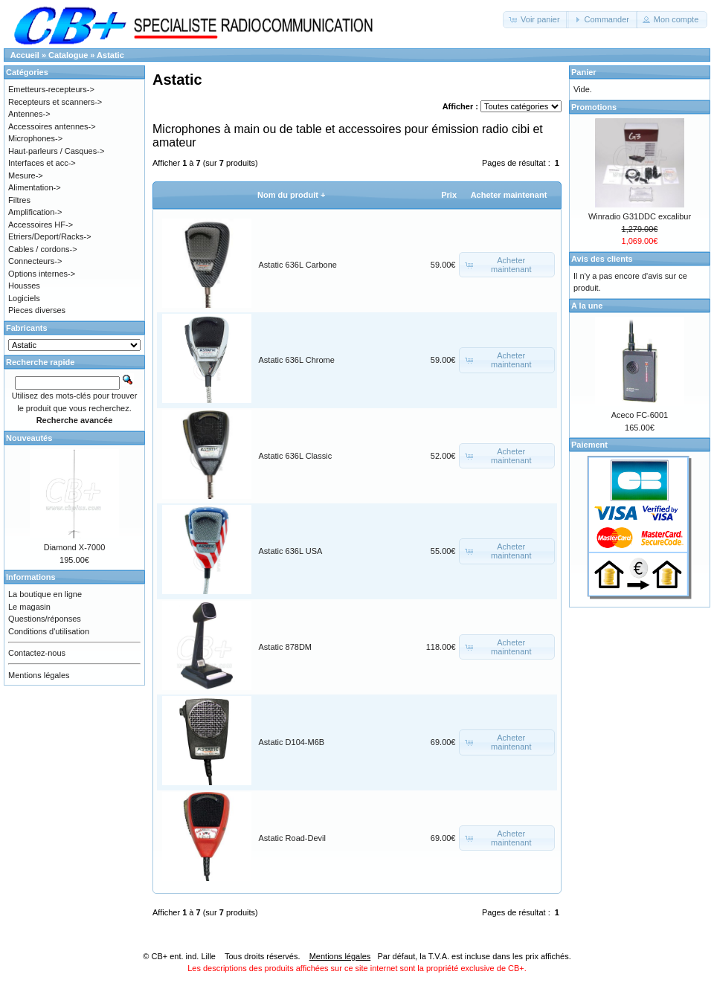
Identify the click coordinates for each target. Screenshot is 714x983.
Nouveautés (29, 438)
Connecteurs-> (35, 261)
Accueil (24, 55)
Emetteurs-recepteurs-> (51, 89)
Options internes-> (41, 273)
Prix (449, 194)
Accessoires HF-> (40, 224)
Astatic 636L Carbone (298, 264)
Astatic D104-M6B (292, 742)
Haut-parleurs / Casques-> (56, 150)
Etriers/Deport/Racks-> (49, 236)
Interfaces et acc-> (42, 162)
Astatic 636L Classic (295, 455)
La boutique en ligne (45, 594)
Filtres (19, 200)
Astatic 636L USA (291, 551)
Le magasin (29, 606)
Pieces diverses (36, 310)
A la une (586, 305)
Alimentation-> (34, 187)
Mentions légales (39, 675)
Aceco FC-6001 (639, 414)
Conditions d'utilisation (48, 631)
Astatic (110, 55)
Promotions (594, 107)
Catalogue (68, 55)
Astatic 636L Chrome (297, 359)
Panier (583, 72)
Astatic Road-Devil (292, 838)
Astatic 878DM (285, 646)
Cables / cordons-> (42, 249)
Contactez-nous (36, 652)
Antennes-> (29, 113)
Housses (24, 285)
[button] (536, 19)
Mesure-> (25, 175)
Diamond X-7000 (75, 547)
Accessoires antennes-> (52, 126)
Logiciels (24, 298)
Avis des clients (602, 258)
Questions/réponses (44, 618)
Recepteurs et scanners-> (55, 101)
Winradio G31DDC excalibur (639, 216)
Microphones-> (35, 138)
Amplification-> (35, 211)
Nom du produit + (291, 194)
